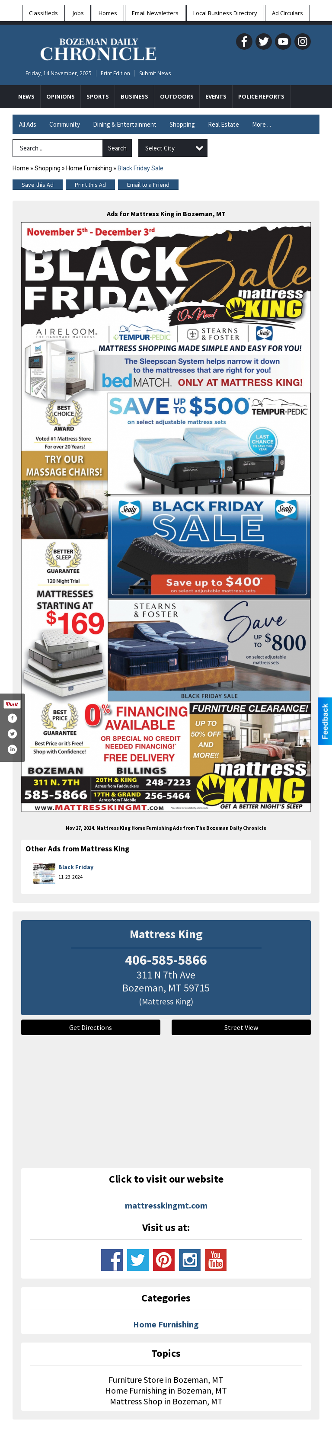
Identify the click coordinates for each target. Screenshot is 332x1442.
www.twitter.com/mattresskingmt (138, 1260)
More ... (261, 124)
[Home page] (98, 48)
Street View (241, 1027)
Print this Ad (90, 185)
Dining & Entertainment (124, 124)
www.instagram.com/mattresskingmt (190, 1260)
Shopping (182, 124)
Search (117, 148)
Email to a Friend (148, 185)
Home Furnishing (89, 168)
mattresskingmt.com (166, 1205)
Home (21, 168)
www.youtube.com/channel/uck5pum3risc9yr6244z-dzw (216, 1260)
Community (64, 124)
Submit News (155, 73)
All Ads (27, 124)
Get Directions (90, 1027)
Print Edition (115, 73)
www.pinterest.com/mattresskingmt (164, 1260)
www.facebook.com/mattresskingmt (112, 1260)
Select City (160, 148)
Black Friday (75, 867)
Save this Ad (38, 185)
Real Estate (223, 124)
